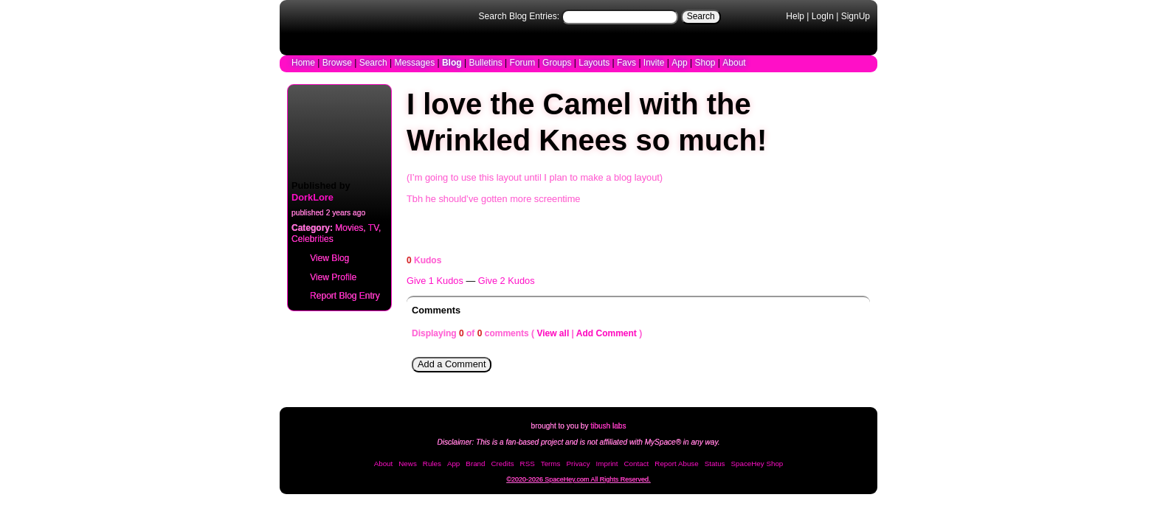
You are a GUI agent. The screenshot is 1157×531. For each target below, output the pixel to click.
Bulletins (485, 63)
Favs (626, 63)
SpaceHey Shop (757, 463)
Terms (551, 463)
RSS (527, 463)
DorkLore (312, 197)
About (733, 63)
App (679, 63)
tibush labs (608, 426)
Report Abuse (676, 463)
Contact (636, 463)
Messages (414, 63)
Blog (452, 63)
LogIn (823, 16)
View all (552, 333)
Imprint (607, 463)
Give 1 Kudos (435, 281)
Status (715, 463)
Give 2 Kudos (506, 281)
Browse (337, 63)
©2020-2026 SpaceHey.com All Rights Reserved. (578, 479)
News (407, 463)
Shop (704, 63)
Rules (432, 463)
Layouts (593, 63)
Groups (556, 63)
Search (701, 16)
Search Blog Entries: (519, 16)
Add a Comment (452, 363)
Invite (654, 63)
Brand (475, 463)
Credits (502, 463)
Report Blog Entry (336, 294)
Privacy (578, 463)
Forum (523, 63)
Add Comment (606, 333)
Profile (324, 275)
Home (303, 63)
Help (795, 16)
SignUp (855, 16)
